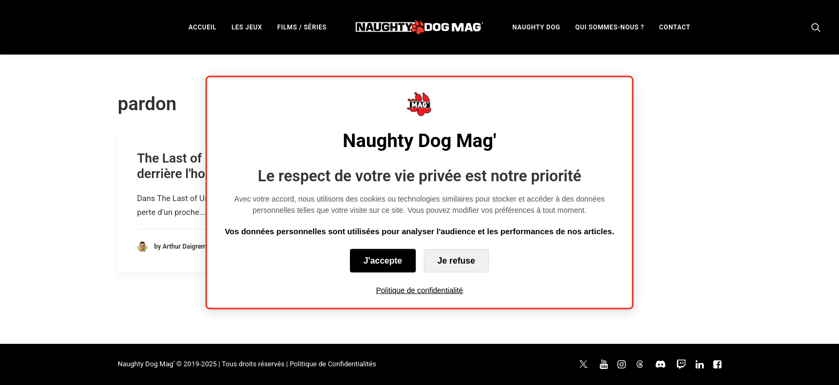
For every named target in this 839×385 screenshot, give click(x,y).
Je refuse (456, 260)
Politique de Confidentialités (332, 364)
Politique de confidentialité (419, 290)
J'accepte (382, 260)
